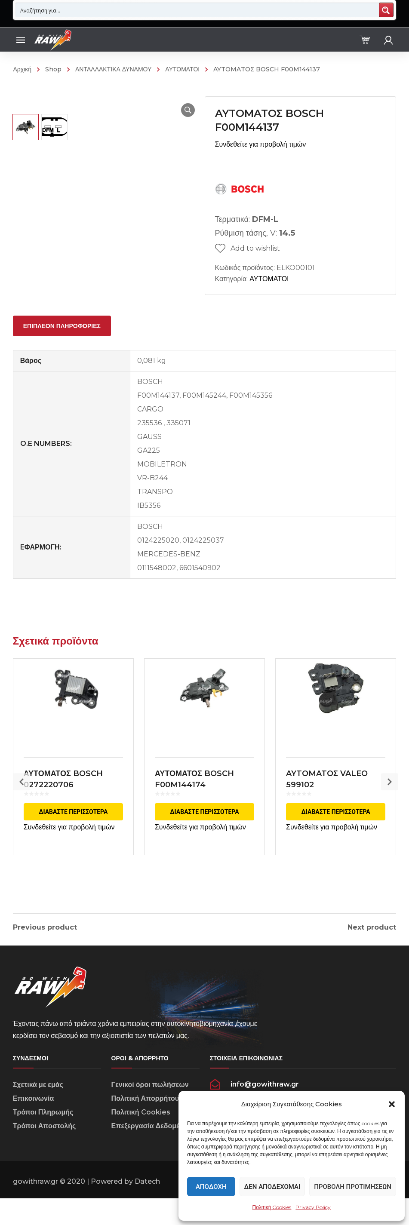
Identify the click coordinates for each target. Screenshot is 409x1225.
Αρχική (22, 69)
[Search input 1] (197, 10)
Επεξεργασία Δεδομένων (152, 1155)
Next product (371, 940)
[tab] (62, 339)
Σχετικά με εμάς (38, 1114)
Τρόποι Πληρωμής (43, 1142)
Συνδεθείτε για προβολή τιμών (260, 144)
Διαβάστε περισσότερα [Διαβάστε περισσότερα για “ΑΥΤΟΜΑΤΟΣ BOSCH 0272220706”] (73, 831)
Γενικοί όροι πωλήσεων (150, 1114)
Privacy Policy (313, 1207)
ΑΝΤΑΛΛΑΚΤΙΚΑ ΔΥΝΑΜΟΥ (113, 69)
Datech (147, 1211)
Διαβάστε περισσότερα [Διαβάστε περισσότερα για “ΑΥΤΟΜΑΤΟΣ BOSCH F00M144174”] (204, 831)
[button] (391, 1104)
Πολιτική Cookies (272, 1207)
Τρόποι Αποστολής (44, 1155)
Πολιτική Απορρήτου (145, 1128)
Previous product (45, 940)
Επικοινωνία (33, 1128)
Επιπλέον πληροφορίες (62, 339)
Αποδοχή (211, 1187)
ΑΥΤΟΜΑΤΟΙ (182, 69)
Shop (53, 69)
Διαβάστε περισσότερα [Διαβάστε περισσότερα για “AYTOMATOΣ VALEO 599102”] (335, 831)
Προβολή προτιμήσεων (352, 1187)
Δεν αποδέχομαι (272, 1187)
